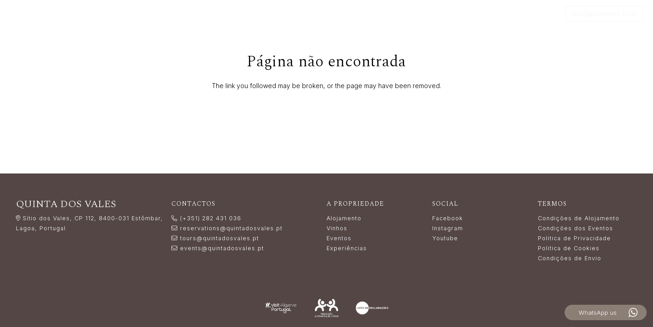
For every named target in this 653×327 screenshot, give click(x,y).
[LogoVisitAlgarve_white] (280, 308)
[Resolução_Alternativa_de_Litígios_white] (326, 307)
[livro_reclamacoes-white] (372, 308)
